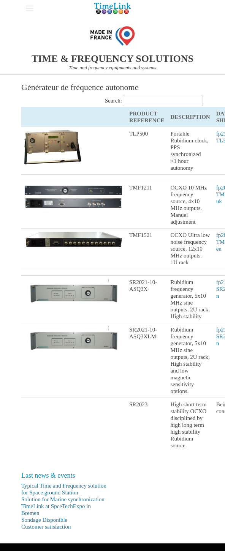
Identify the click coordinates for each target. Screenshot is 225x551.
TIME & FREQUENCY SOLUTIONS (112, 58)
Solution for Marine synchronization (63, 499)
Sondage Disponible (44, 520)
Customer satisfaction (46, 527)
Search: (154, 101)
